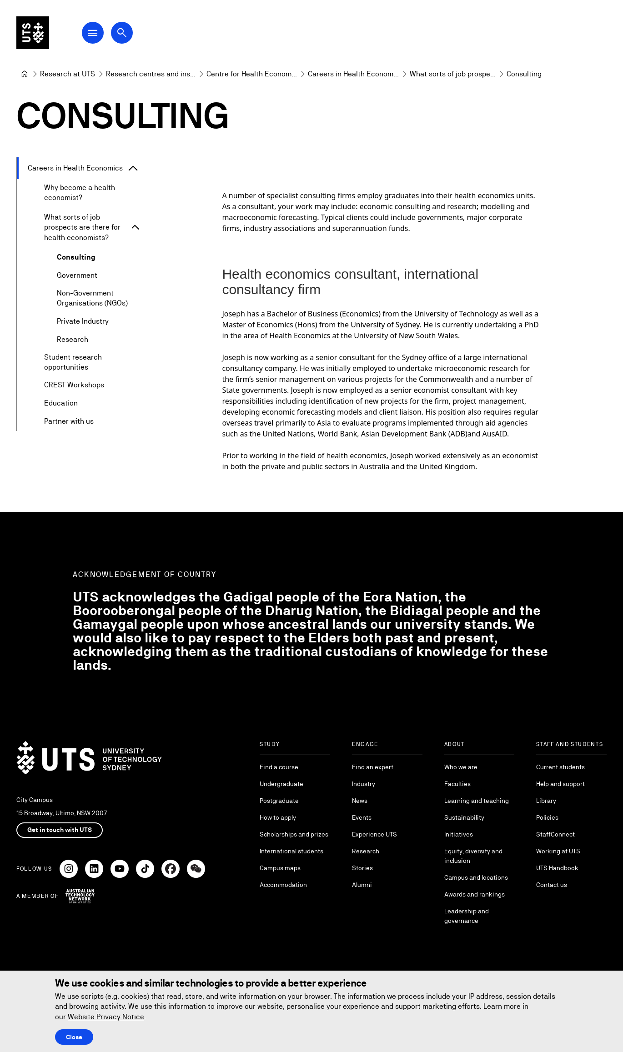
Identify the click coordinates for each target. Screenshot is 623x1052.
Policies (547, 817)
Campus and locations (476, 877)
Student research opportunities (73, 362)
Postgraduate (279, 800)
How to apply (278, 817)
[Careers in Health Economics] (353, 74)
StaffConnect (555, 834)
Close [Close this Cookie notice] (74, 1037)
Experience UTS (374, 834)
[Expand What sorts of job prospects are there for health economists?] (135, 227)
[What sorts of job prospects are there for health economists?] (453, 74)
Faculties (457, 783)
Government (77, 275)
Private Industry (83, 321)
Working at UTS (558, 851)
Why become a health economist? (79, 192)
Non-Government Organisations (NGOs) (92, 298)
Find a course (279, 767)
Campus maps (280, 868)
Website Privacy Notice (106, 1016)
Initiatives (458, 834)
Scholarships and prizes (294, 834)
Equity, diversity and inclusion (473, 855)
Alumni (362, 884)
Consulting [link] (524, 74)
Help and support (560, 783)
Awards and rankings (474, 894)
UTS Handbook (557, 868)
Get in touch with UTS (59, 829)
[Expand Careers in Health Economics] (133, 168)
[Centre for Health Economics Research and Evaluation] (251, 74)
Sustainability (464, 817)
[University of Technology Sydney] (24, 74)
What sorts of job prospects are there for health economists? (82, 227)
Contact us (551, 884)
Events (362, 817)
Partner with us (69, 421)
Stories (362, 868)
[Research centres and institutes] (151, 74)
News (359, 800)
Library (546, 800)
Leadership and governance (466, 915)
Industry (363, 783)
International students (291, 851)
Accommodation (283, 884)
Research (72, 339)
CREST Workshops (74, 385)
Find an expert (372, 767)
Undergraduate (281, 783)
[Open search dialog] (122, 33)
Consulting (76, 257)
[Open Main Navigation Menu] (93, 33)
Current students (560, 767)
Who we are (460, 767)
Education (61, 403)
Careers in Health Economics (75, 168)
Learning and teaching (476, 800)
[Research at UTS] (67, 74)
